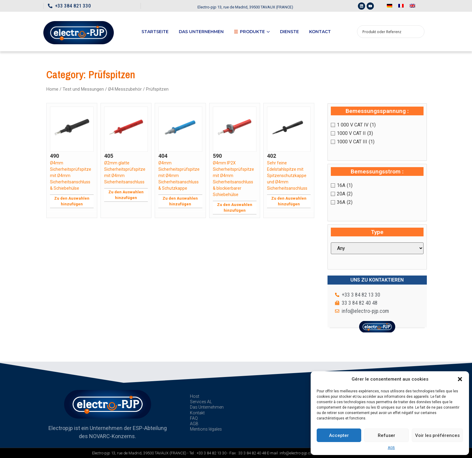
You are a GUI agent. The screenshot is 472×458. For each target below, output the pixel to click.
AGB (391, 448)
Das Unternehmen (201, 31)
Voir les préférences (437, 435)
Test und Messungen (83, 89)
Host (194, 396)
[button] (460, 379)
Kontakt (197, 412)
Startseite (155, 31)
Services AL (201, 401)
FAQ (194, 418)
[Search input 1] (386, 31)
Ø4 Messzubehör (125, 89)
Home (52, 89)
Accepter (339, 435)
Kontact (320, 31)
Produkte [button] (252, 31)
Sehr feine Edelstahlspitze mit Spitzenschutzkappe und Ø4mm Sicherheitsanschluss (287, 175)
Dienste (289, 31)
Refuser (386, 435)
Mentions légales (206, 429)
